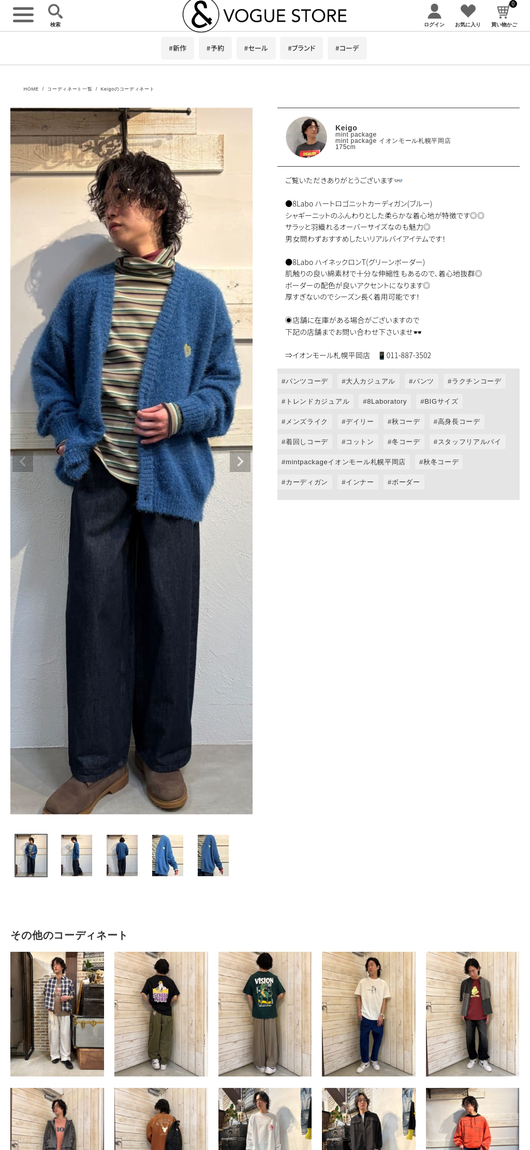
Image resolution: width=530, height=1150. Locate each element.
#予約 (215, 48)
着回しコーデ (307, 442)
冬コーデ (406, 442)
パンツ (423, 381)
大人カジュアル (370, 381)
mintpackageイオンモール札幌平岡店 (346, 462)
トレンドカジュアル (317, 401)
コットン (360, 442)
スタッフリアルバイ (470, 442)
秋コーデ (406, 421)
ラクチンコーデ (477, 381)
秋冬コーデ (441, 462)
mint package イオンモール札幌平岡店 (393, 141)
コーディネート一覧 (69, 89)
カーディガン (307, 482)
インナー (360, 482)
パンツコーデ (307, 381)
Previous (22, 461)
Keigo (346, 127)
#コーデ (347, 48)
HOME (31, 89)
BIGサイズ (441, 401)
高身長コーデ (459, 421)
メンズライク (307, 421)
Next (240, 461)
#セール (256, 48)
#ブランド (301, 48)
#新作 (177, 48)
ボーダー (406, 482)
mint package (356, 134)
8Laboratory (387, 401)
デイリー (360, 421)
